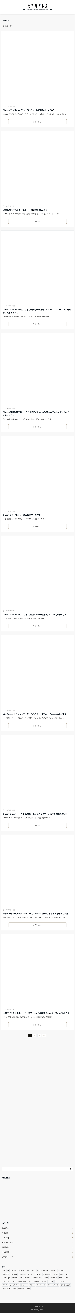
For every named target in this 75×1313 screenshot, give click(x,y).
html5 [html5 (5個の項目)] (55, 1274)
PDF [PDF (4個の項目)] (60, 1278)
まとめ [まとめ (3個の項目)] (50, 1281)
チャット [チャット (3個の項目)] (24, 1285)
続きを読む (37, 122)
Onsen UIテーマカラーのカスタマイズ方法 (21, 515)
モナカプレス (38, 1306)
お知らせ (6, 1228)
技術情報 (6, 1252)
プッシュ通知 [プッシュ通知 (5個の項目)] (65, 1285)
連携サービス (8, 1257)
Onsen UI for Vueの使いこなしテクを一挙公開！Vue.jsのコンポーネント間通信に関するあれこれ (37, 311)
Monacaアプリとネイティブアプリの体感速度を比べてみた (29, 110)
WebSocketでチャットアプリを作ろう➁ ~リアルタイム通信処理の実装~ (35, 714)
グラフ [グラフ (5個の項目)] (5, 1285)
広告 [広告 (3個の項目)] (14, 1288)
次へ (44, 1035)
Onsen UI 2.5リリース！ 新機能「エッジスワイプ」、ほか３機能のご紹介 (35, 814)
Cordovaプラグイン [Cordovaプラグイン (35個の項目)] (25, 1274)
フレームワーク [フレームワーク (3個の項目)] (53, 1285)
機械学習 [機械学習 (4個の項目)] (21, 1288)
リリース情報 (8, 1243)
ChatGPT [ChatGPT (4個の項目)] (6, 1274)
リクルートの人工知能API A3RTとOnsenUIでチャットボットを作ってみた (35, 914)
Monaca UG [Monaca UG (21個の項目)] (37, 1278)
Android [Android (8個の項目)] (13, 1270)
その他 (5, 1233)
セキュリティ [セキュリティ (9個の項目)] (14, 1285)
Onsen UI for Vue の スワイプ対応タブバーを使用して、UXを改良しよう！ (36, 615)
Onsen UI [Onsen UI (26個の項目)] (53, 1278)
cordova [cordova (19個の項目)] (14, 1274)
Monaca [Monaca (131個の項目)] (27, 1278)
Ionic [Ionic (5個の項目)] (61, 1274)
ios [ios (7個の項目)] (67, 1274)
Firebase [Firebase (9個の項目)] (37, 1274)
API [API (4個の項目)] (28, 1270)
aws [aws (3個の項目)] (33, 1270)
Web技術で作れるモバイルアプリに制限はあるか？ (25, 210)
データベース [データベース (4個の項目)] (41, 1285)
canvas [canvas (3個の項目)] (53, 1270)
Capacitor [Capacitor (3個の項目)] (61, 1270)
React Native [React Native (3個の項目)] (22, 1281)
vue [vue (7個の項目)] (30, 1281)
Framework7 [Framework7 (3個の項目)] (47, 1274)
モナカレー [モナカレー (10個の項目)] (6, 1288)
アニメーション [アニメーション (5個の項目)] (60, 1281)
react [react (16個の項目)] (13, 1281)
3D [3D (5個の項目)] (4, 1270)
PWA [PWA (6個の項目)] (66, 1278)
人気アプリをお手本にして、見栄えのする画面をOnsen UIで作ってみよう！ (36, 1013)
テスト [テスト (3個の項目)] (32, 1285)
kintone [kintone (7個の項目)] (14, 1278)
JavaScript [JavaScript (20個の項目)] (6, 1278)
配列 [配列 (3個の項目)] (28, 1288)
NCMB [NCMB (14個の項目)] (45, 1278)
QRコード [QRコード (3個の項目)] (6, 1281)
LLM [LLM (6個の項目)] (21, 1278)
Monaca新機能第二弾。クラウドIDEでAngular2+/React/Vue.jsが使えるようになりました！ (37, 413)
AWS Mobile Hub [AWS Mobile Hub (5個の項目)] (42, 1270)
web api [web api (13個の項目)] (36, 1281)
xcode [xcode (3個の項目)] (44, 1281)
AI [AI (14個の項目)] (8, 1270)
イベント (6, 1238)
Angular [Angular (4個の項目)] (21, 1270)
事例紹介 (6, 1247)
